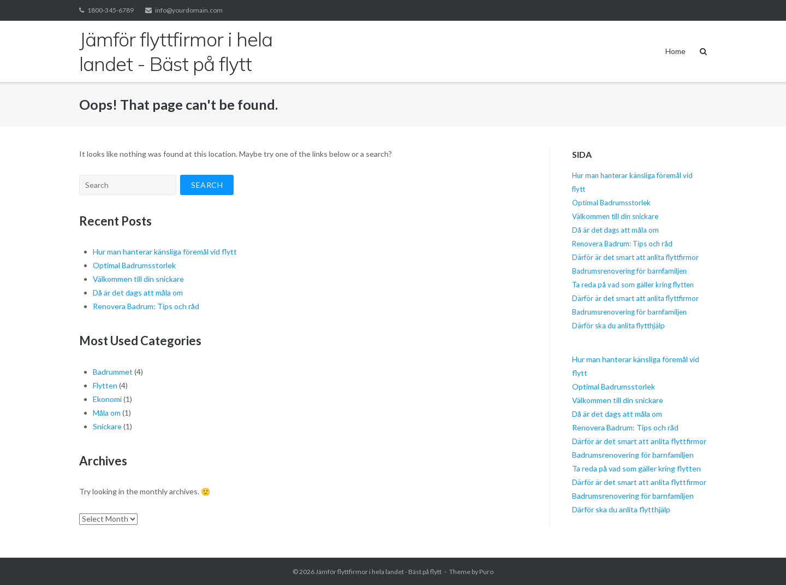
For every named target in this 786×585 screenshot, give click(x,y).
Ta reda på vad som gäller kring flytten (633, 284)
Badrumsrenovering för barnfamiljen (629, 271)
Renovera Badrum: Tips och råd (146, 306)
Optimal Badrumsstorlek (134, 265)
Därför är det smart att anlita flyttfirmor (635, 257)
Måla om (107, 412)
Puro (486, 572)
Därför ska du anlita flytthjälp (618, 325)
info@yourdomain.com (189, 10)
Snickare (107, 426)
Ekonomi (107, 399)
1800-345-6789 (110, 10)
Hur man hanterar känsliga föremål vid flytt (165, 251)
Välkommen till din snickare (138, 278)
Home (675, 51)
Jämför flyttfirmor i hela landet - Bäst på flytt (378, 572)
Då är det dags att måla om (138, 292)
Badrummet (113, 371)
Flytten (105, 385)
